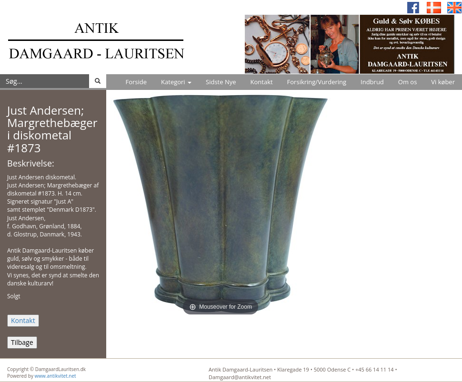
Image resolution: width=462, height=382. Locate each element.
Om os (407, 82)
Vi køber (443, 82)
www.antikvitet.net (55, 375)
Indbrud (372, 82)
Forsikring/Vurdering (316, 82)
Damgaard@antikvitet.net (240, 377)
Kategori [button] (176, 82)
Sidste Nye (221, 82)
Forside (136, 82)
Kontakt (262, 82)
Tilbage (22, 342)
